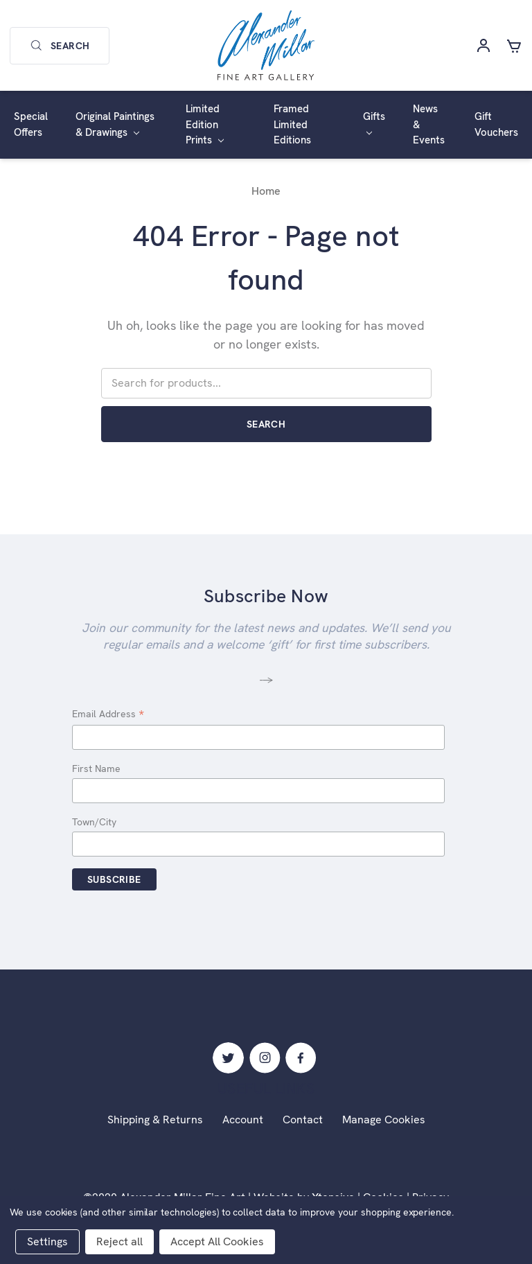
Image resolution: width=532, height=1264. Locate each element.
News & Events (429, 124)
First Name (96, 768)
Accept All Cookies (217, 1241)
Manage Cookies (383, 1119)
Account (242, 1119)
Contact (303, 1119)
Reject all (119, 1241)
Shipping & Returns (155, 1119)
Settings (47, 1241)
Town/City (94, 822)
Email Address (108, 714)
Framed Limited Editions (292, 124)
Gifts (374, 122)
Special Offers (31, 124)
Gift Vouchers (496, 124)
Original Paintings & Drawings (115, 124)
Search (59, 45)
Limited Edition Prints (205, 124)
